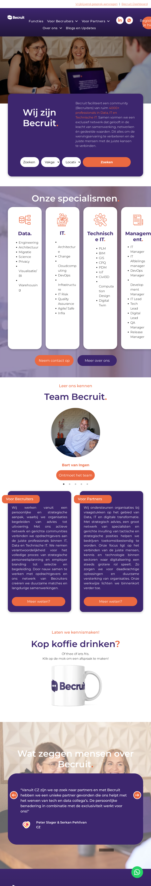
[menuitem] (36, 21)
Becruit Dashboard (135, 4)
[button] (14, 795)
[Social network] (129, 21)
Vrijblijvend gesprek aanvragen (97, 4)
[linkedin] (120, 21)
